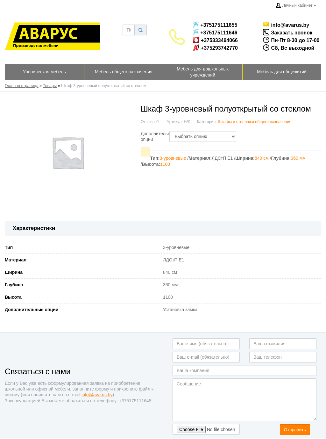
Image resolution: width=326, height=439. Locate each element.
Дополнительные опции (158, 136)
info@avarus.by (283, 24)
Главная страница (22, 86)
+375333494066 (215, 40)
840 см (262, 158)
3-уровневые (172, 158)
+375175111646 (215, 32)
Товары (50, 86)
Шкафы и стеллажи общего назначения (254, 122)
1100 (165, 164)
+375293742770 (215, 47)
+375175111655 (215, 24)
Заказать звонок (281, 32)
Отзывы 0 (150, 122)
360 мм (298, 158)
